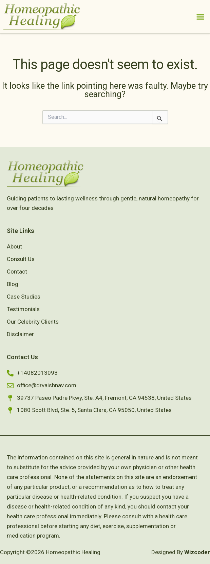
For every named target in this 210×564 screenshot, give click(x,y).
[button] (200, 16)
